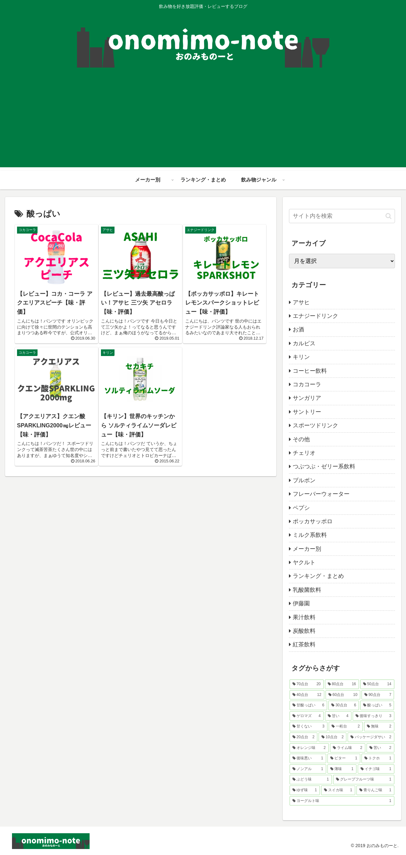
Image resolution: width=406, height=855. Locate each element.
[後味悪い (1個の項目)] (308, 758)
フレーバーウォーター (321, 494)
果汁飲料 (304, 617)
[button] (388, 216)
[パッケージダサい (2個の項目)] (371, 737)
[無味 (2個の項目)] (379, 726)
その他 (301, 439)
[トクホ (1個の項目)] (378, 758)
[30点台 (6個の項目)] (343, 705)
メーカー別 (307, 549)
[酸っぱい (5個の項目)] (377, 705)
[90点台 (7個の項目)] (378, 695)
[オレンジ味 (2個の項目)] (309, 748)
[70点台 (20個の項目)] (307, 684)
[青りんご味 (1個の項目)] (375, 790)
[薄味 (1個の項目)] (341, 769)
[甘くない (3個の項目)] (308, 726)
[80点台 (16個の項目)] (342, 684)
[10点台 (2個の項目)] (332, 737)
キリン (301, 357)
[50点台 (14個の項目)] (377, 684)
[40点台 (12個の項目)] (307, 695)
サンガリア (307, 398)
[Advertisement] (203, 123)
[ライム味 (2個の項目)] (347, 748)
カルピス (304, 343)
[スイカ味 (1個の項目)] (338, 790)
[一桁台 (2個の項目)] (346, 726)
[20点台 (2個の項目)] (303, 737)
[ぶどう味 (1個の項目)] (311, 779)
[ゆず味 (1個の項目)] (305, 790)
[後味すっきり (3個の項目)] (373, 716)
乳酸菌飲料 (307, 590)
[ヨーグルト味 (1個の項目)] (342, 801)
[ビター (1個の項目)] (343, 758)
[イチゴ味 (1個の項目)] (376, 769)
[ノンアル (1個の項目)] (308, 769)
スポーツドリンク (315, 425)
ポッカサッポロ (312, 521)
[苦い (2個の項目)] (380, 748)
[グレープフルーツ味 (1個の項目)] (363, 779)
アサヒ (301, 302)
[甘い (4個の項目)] (338, 716)
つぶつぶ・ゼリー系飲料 (324, 466)
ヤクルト (304, 562)
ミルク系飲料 (310, 535)
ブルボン (304, 480)
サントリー (307, 412)
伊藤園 (301, 603)
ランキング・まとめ (318, 576)
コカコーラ (307, 384)
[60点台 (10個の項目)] (343, 695)
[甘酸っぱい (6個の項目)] (308, 705)
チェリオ (304, 453)
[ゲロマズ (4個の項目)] (307, 716)
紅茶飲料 (304, 644)
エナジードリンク (315, 316)
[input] (342, 216)
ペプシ (301, 508)
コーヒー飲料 (310, 371)
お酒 (298, 329)
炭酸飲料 (304, 631)
